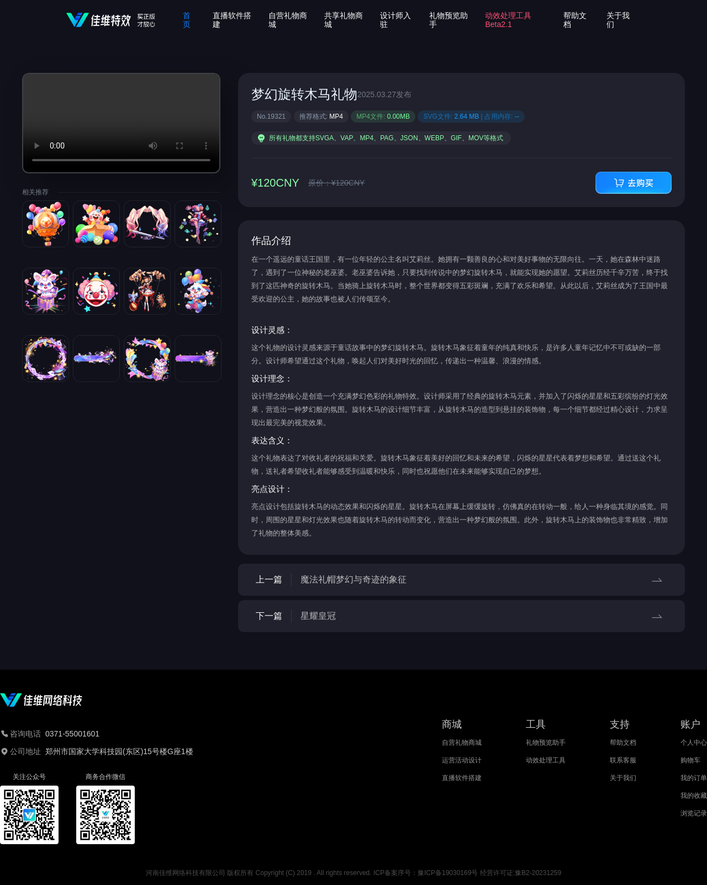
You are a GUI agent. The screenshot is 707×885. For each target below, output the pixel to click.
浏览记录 (693, 813)
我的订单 (693, 778)
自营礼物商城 (462, 742)
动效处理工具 (546, 760)
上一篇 (461, 579)
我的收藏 (693, 795)
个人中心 (693, 742)
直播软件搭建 (462, 778)
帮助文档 (623, 742)
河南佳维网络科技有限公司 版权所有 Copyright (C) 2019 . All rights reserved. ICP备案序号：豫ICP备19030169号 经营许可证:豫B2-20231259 (353, 873)
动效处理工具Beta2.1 (508, 20)
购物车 (690, 760)
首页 (187, 20)
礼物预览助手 (546, 742)
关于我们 (623, 778)
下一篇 (461, 616)
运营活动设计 (462, 760)
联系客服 (623, 760)
